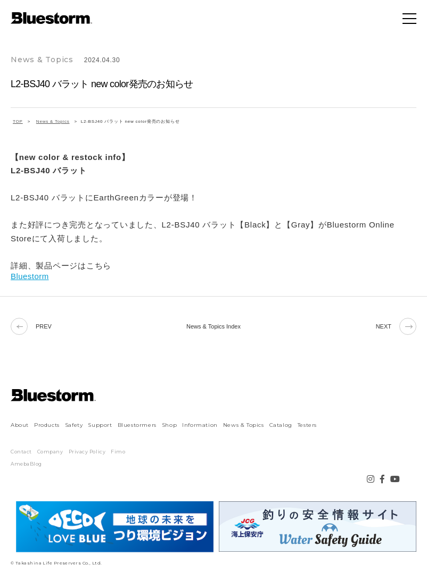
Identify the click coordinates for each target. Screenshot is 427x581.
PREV (31, 326)
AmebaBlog (26, 464)
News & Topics (243, 425)
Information (200, 425)
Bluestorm (30, 276)
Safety (74, 425)
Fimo (118, 451)
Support (100, 425)
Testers (307, 425)
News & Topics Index (213, 326)
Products (47, 425)
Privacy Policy (87, 451)
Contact (21, 451)
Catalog (280, 425)
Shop (169, 425)
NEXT (396, 326)
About (20, 425)
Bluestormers (137, 425)
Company (50, 451)
